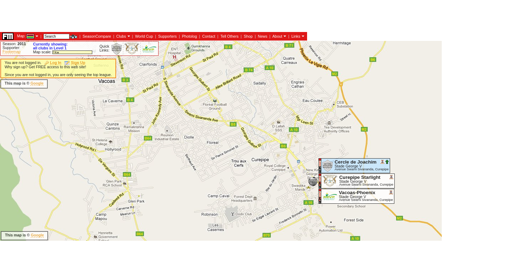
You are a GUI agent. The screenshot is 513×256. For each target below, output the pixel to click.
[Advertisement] (129, 16)
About (277, 36)
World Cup (144, 36)
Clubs (121, 36)
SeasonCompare (97, 36)
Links (295, 36)
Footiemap (11, 51)
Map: (21, 36)
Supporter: (11, 48)
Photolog (189, 36)
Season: (14, 44)
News (263, 36)
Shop (248, 36)
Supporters (167, 36)
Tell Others (230, 36)
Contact (208, 36)
